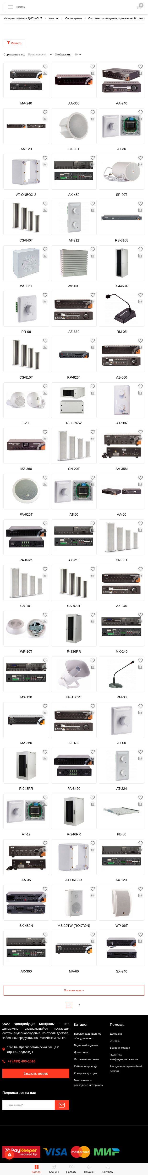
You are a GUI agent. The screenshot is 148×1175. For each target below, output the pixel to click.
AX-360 (26, 971)
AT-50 (74, 514)
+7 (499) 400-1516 (21, 1061)
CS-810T (26, 377)
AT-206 (121, 423)
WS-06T (26, 286)
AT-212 (74, 240)
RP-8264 (73, 377)
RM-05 (122, 332)
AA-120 (26, 149)
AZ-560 (121, 377)
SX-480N (26, 926)
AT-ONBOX (73, 880)
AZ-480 (73, 743)
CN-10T (26, 606)
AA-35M (121, 469)
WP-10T (26, 651)
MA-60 (74, 971)
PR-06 (26, 332)
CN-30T (121, 560)
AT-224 (121, 788)
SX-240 (121, 971)
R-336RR (74, 651)
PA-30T (73, 149)
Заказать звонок (35, 1073)
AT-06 (121, 743)
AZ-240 (121, 606)
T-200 (26, 423)
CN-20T (74, 469)
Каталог (81, 1024)
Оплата (114, 1040)
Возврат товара (120, 1047)
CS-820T (74, 606)
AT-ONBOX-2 (26, 195)
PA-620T (26, 514)
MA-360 (26, 743)
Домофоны (81, 1052)
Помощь (117, 1024)
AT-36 (121, 149)
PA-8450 (73, 788)
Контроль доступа (85, 1073)
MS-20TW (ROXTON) (74, 926)
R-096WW (74, 423)
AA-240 (121, 103)
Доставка (116, 1033)
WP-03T (74, 286)
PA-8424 (26, 560)
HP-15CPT (74, 697)
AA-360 (74, 103)
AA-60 (121, 514)
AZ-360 (73, 332)
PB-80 (121, 834)
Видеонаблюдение (86, 1045)
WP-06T (121, 926)
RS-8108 (121, 240)
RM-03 (122, 697)
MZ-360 (26, 469)
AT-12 (26, 834)
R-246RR (74, 834)
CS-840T (26, 240)
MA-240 (26, 103)
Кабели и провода (85, 1066)
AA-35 (26, 880)
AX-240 (74, 560)
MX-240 (121, 651)
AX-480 (74, 195)
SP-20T (121, 195)
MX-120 (26, 697)
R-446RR (121, 286)
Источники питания (86, 1059)
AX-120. (121, 880)
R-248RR (26, 788)
